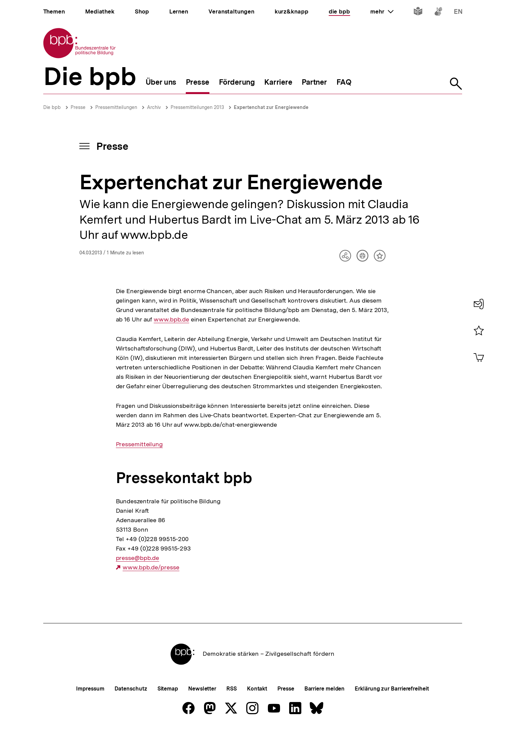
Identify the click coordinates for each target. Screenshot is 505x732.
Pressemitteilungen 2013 (197, 107)
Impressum (90, 688)
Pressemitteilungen (116, 107)
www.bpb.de (171, 319)
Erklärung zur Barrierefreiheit (392, 688)
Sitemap (167, 688)
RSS (231, 688)
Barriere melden (324, 688)
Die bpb (52, 107)
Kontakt (257, 688)
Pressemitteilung (139, 444)
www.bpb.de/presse (151, 567)
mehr (381, 11)
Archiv (154, 107)
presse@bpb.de (137, 558)
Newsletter (202, 688)
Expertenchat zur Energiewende (271, 107)
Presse (78, 107)
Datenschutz (131, 688)
